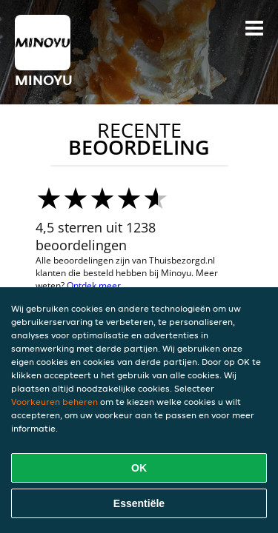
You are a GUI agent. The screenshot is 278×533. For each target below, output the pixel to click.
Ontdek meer (94, 285)
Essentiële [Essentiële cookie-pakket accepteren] (139, 503)
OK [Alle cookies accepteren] (139, 468)
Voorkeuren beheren (54, 401)
